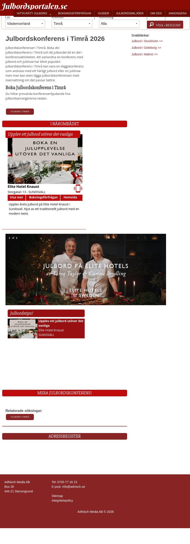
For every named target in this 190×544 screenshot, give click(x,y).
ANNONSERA (178, 13)
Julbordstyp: (119, 22)
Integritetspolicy (62, 500)
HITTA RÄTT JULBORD (32, 13)
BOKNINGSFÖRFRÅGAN (74, 13)
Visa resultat (165, 24)
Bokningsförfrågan (43, 197)
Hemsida (70, 197)
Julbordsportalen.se (34, 6)
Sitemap (57, 496)
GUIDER (103, 13)
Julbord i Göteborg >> (146, 47)
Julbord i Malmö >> (145, 54)
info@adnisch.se (73, 486)
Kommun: (72, 22)
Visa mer (16, 197)
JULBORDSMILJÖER (130, 13)
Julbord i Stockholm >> (147, 41)
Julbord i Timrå (20, 111)
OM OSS (156, 13)
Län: (25, 22)
